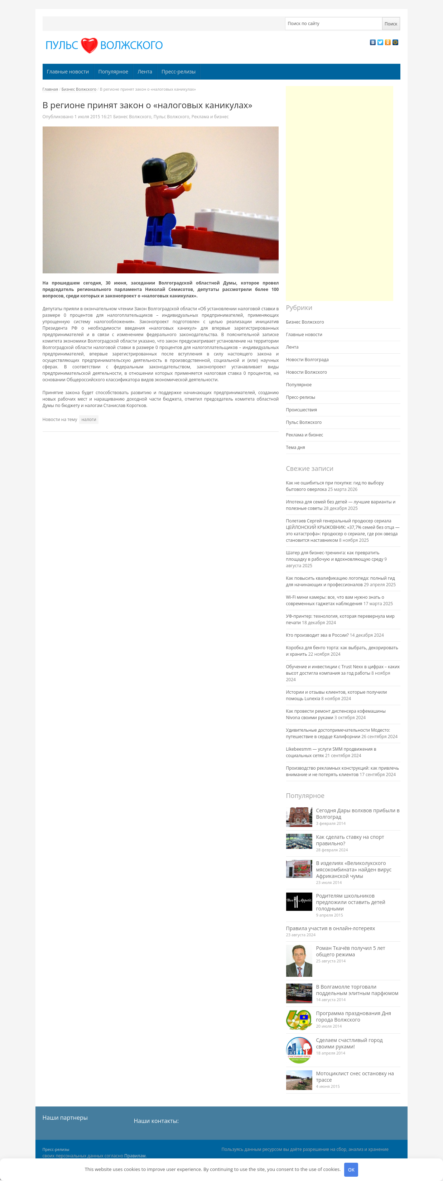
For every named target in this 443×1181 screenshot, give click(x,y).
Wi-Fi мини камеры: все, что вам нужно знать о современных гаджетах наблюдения (335, 600)
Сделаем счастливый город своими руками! (349, 1043)
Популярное (113, 71)
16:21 (93, 117)
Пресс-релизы (179, 71)
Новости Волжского (306, 372)
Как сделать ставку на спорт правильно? (350, 840)
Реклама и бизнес (210, 117)
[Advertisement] (339, 193)
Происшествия (301, 410)
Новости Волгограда (307, 360)
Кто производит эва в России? (317, 635)
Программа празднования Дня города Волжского (353, 1016)
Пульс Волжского (171, 117)
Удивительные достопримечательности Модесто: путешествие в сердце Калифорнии (338, 733)
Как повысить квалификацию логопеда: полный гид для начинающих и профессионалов (340, 581)
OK (351, 1169)
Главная (50, 89)
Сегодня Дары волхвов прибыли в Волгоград (358, 813)
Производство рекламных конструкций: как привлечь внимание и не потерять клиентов (342, 771)
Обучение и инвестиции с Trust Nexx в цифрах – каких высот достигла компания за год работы (343, 670)
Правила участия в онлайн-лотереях (330, 928)
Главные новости (68, 71)
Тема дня (295, 447)
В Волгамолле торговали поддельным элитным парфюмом (357, 989)
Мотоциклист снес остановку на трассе (355, 1076)
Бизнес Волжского (79, 89)
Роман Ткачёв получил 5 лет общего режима (350, 951)
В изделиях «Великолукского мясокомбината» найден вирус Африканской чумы (354, 869)
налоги (88, 419)
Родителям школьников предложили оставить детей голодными (350, 902)
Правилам (135, 1156)
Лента (145, 71)
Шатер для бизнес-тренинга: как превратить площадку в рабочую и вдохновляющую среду (335, 556)
